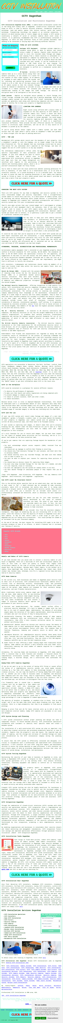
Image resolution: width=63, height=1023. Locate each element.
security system (33, 668)
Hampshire (16, 987)
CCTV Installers (9, 1009)
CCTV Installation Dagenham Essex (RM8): (16, 25)
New (15, 1009)
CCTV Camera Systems (39, 969)
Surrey (58, 987)
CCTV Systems (17, 980)
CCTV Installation (39, 966)
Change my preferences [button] (53, 1018)
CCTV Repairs (21, 977)
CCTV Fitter (52, 966)
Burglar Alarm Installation (17, 982)
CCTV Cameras (52, 971)
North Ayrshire (45, 985)
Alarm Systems (29, 980)
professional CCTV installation (32, 856)
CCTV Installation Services (30, 975)
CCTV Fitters (20, 969)
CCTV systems (53, 895)
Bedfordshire (6, 987)
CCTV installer (14, 865)
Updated (19, 1009)
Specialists (25, 1009)
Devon (34, 985)
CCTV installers (20, 374)
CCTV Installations (49, 977)
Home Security (41, 967)
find (7, 884)
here (21, 906)
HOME (37, 11)
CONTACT (51, 11)
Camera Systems (26, 966)
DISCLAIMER (58, 11)
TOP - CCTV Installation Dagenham (14, 995)
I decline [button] (43, 1018)
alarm (49, 491)
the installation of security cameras (40, 847)
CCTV (59, 99)
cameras (36, 52)
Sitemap (2, 1009)
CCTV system (15, 416)
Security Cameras (49, 975)
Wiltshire (57, 985)
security (54, 580)
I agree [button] (37, 1018)
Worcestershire (7, 989)
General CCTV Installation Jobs (17, 962)
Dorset (24, 987)
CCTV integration (34, 807)
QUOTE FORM (5, 869)
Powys (28, 985)
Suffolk (20, 985)
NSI (33, 306)
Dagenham (39, 372)
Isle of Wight (48, 987)
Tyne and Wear (34, 987)
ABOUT (45, 11)
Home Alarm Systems (44, 980)
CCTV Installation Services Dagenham (21, 910)
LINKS (41, 11)
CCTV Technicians (12, 966)
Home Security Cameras (34, 973)
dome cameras (56, 652)
